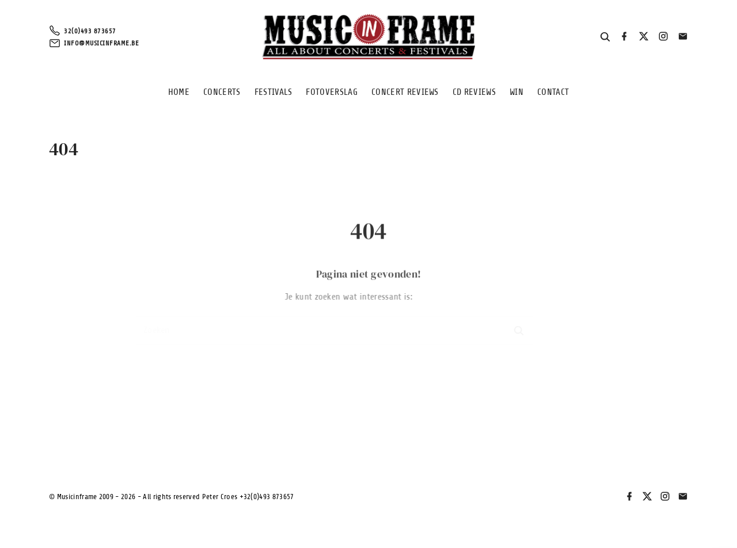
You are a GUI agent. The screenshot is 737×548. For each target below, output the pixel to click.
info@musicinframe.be (101, 43)
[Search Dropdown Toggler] (605, 37)
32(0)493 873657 (90, 31)
